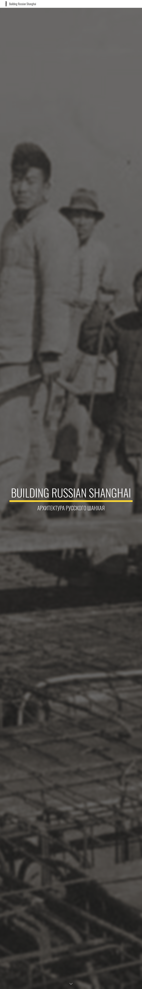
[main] (71, 498)
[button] (71, 984)
